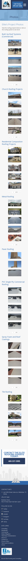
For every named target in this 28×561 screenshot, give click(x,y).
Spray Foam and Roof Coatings (11, 338)
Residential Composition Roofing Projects (12, 142)
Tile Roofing (7, 391)
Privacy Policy (5, 541)
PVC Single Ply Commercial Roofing (13, 283)
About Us (4, 537)
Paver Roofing (8, 249)
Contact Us (4, 539)
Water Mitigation (6, 534)
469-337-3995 (5, 497)
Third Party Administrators (8, 536)
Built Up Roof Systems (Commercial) (11, 35)
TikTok (5, 522)
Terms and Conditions (7, 543)
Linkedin (5, 514)
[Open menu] (25, 5)
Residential (4, 530)
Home (3, 545)
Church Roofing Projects (12, 89)
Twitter (5, 509)
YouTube (5, 519)
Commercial (4, 532)
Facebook (6, 511)
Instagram (6, 516)
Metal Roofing (8, 196)
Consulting (4, 528)
